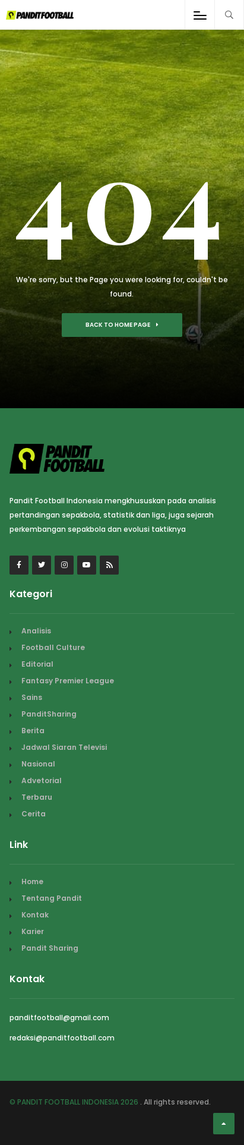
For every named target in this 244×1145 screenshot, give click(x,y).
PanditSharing (49, 714)
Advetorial (41, 780)
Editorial (37, 664)
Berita (33, 731)
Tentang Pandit (51, 898)
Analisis (36, 631)
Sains (31, 697)
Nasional (38, 764)
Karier (32, 931)
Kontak (35, 915)
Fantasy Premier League (67, 681)
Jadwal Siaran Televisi (64, 747)
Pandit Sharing (49, 948)
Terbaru (36, 797)
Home (32, 881)
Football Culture (53, 647)
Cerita (33, 814)
